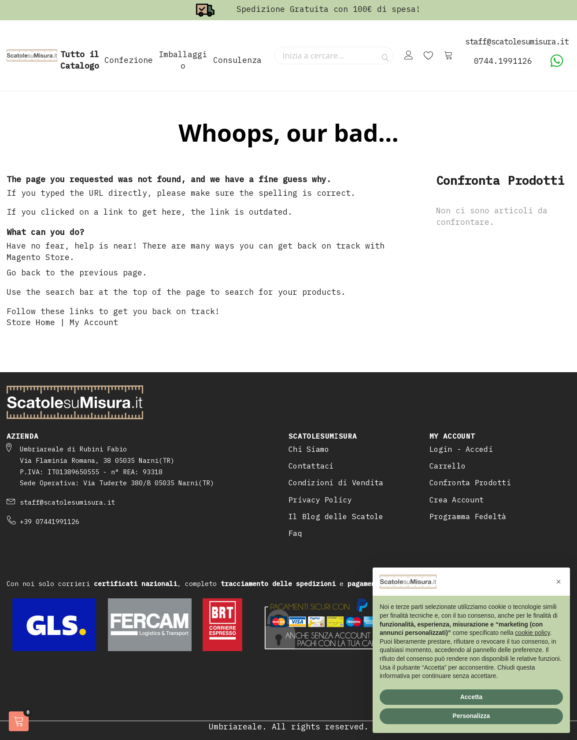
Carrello (447, 466)
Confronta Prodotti (470, 482)
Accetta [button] (471, 696)
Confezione (128, 60)
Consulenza (237, 60)
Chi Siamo (308, 449)
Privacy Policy (320, 500)
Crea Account (456, 500)
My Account (94, 322)
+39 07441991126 (49, 521)
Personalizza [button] (471, 715)
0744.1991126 (503, 61)
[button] (558, 582)
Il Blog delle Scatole (336, 516)
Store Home (31, 322)
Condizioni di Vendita (336, 482)
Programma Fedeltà (468, 516)
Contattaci (311, 466)
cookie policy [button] (532, 632)
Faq (295, 533)
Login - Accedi (461, 449)
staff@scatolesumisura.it (67, 502)
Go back (24, 272)
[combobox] (333, 55)
